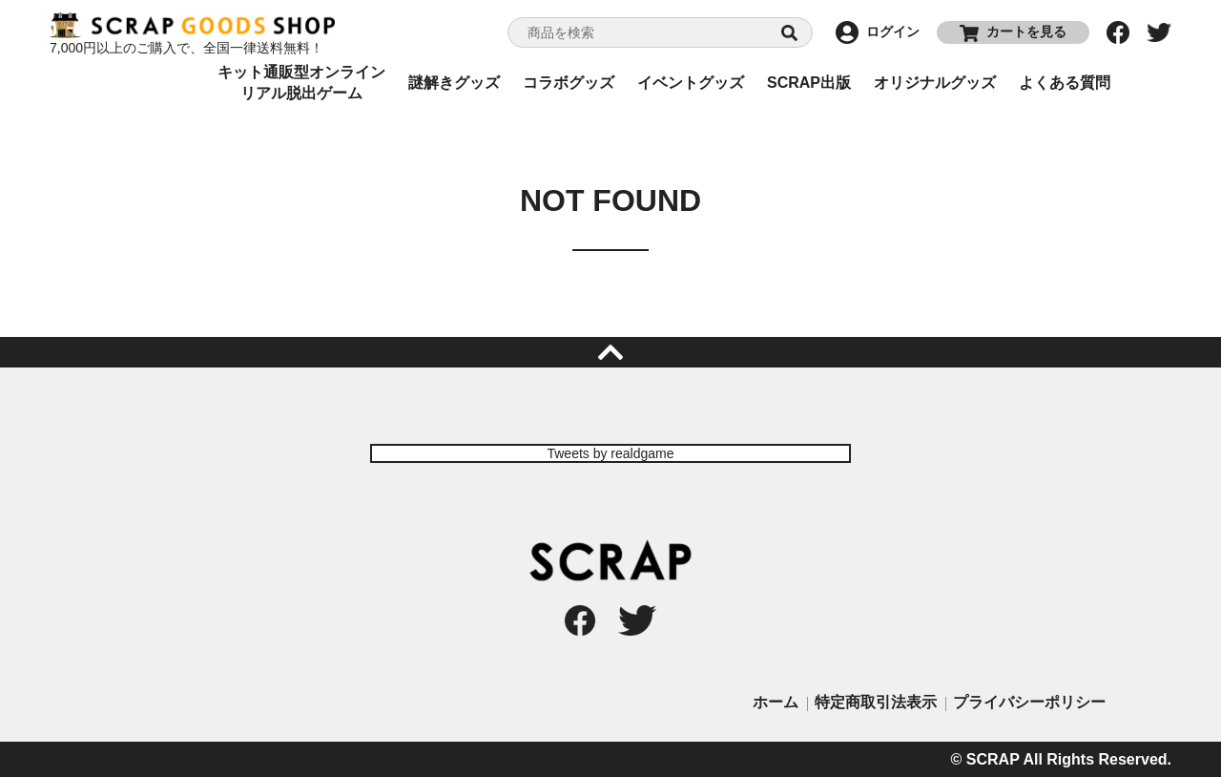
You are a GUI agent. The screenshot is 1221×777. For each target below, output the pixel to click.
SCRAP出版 (809, 82)
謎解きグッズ (454, 82)
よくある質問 (1064, 82)
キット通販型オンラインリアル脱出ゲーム (301, 83)
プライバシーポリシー (1029, 702)
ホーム (775, 702)
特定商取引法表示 (876, 702)
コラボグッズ (568, 82)
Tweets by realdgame (610, 453)
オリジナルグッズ (935, 82)
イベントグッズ (690, 82)
